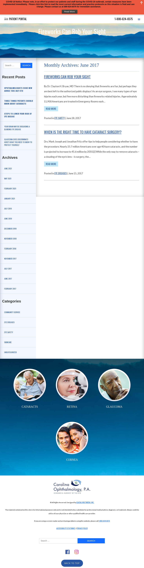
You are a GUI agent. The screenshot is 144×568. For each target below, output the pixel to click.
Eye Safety (8, 332)
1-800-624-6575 (104, 521)
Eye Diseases (9, 322)
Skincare (8, 342)
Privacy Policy (82, 528)
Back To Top (72, 563)
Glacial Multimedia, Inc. (85, 502)
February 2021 (10, 188)
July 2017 (8, 268)
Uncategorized (10, 352)
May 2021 (7, 178)
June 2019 (8, 218)
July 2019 (8, 208)
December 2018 (10, 228)
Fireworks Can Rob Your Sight (67, 76)
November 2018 (10, 238)
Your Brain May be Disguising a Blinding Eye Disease (17, 128)
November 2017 (10, 258)
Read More (51, 108)
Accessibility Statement (65, 528)
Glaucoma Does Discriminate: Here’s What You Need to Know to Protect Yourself (18, 142)
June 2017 (8, 278)
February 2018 (10, 248)
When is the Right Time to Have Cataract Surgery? (83, 132)
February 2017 (10, 288)
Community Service (12, 312)
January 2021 (9, 198)
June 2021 (8, 168)
